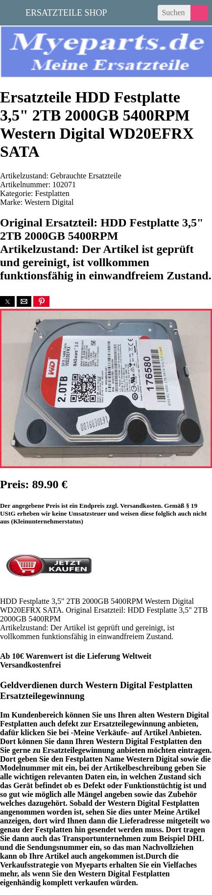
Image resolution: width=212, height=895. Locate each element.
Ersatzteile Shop (66, 12)
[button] (7, 301)
